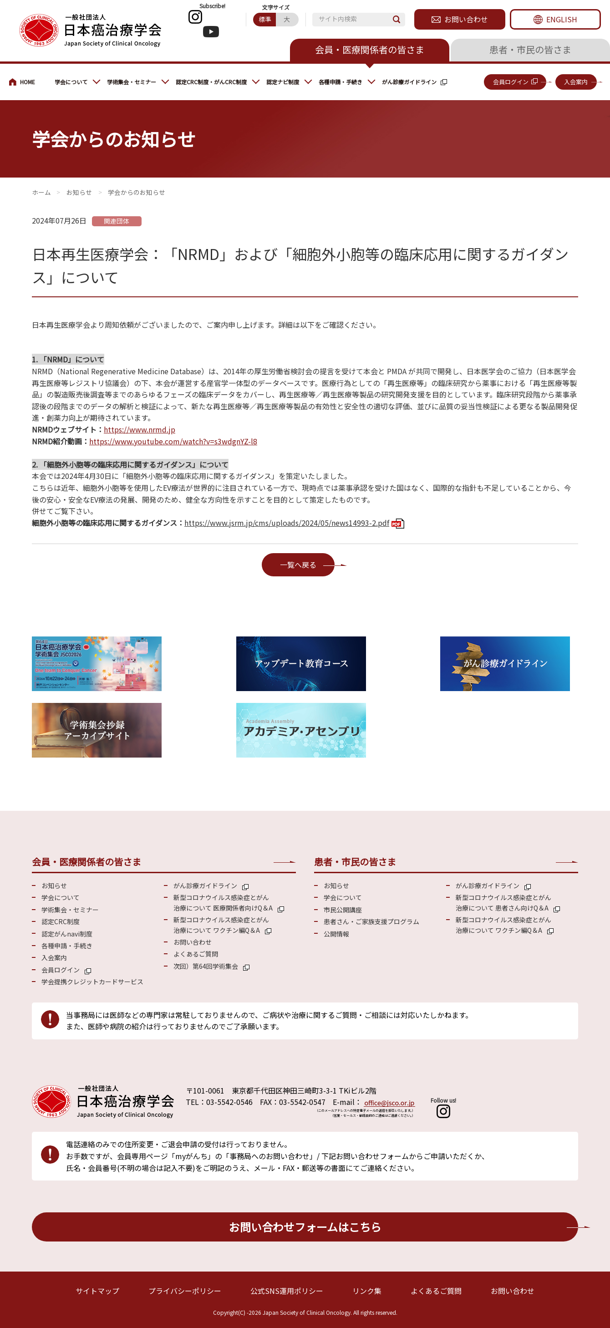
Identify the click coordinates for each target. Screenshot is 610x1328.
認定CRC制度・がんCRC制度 (211, 82)
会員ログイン (511, 81)
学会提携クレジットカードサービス (92, 981)
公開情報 (336, 933)
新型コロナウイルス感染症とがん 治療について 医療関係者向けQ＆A (223, 902)
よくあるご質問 (195, 953)
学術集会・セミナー (131, 82)
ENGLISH (561, 19)
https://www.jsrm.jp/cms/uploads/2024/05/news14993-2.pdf (286, 522)
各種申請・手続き (340, 82)
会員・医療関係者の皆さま (369, 49)
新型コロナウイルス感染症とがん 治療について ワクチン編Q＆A (221, 924)
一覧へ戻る (298, 564)
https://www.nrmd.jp (139, 429)
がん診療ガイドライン (409, 82)
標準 (265, 19)
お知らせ (79, 192)
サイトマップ (97, 1290)
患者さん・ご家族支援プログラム (371, 921)
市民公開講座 (343, 909)
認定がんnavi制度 (66, 933)
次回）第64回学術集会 (205, 966)
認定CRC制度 (60, 921)
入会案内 (576, 81)
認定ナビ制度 (282, 82)
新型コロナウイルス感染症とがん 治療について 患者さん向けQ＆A (503, 902)
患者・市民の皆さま (530, 49)
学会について (71, 82)
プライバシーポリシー (184, 1290)
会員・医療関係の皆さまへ (27, 82)
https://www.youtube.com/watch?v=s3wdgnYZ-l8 (173, 441)
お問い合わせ (466, 19)
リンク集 (366, 1290)
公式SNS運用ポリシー (286, 1290)
